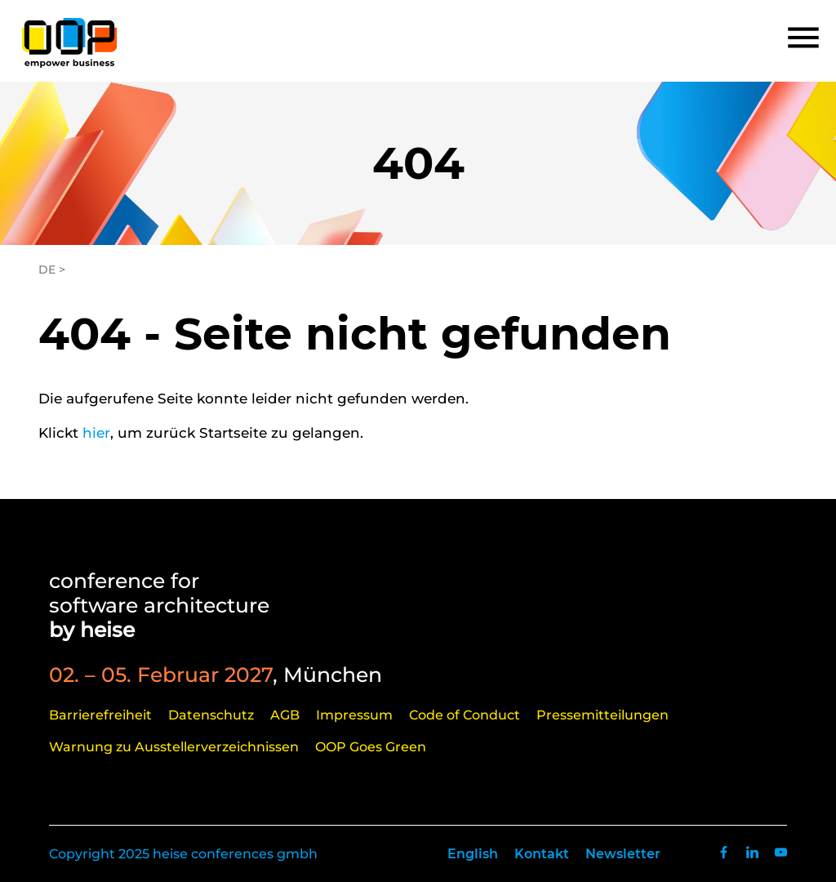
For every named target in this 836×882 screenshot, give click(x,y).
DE (47, 269)
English (472, 854)
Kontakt (541, 854)
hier (96, 433)
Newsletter (622, 854)
